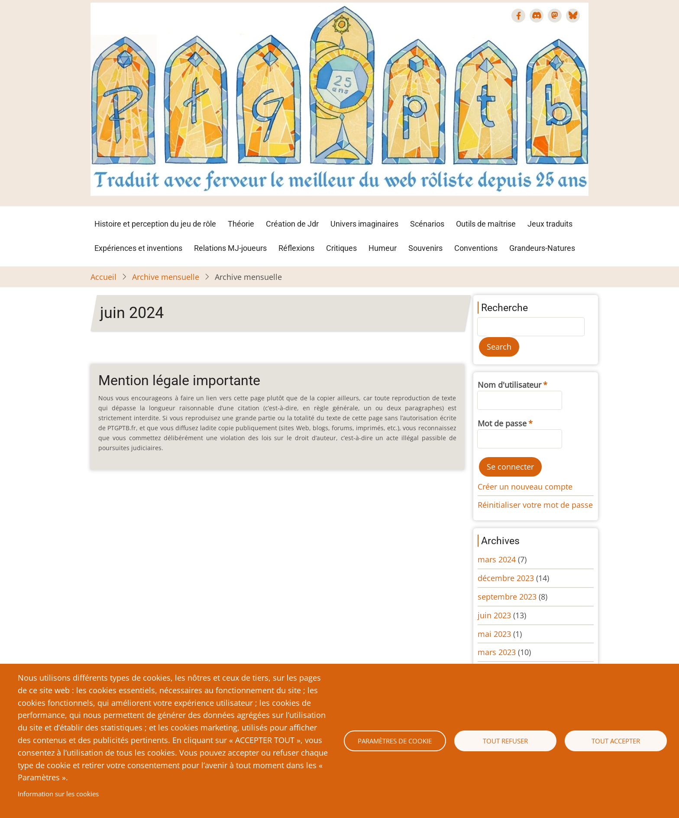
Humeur (383, 248)
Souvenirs (425, 248)
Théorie (241, 223)
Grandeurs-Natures (542, 248)
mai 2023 (494, 634)
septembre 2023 (507, 596)
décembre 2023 (506, 578)
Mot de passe (502, 423)
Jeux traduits (549, 223)
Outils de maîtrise (486, 223)
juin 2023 (494, 615)
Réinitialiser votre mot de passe (535, 505)
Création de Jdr (292, 223)
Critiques (341, 248)
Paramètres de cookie (395, 741)
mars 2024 (497, 559)
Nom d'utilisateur (509, 385)
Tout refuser (505, 741)
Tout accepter (616, 741)
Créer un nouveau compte (525, 486)
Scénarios (427, 223)
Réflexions (296, 248)
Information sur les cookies (58, 793)
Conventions (476, 248)
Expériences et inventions (138, 248)
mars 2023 (497, 652)
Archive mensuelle (165, 277)
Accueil (103, 277)
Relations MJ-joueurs (230, 248)
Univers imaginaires (364, 223)
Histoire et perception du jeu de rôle (155, 223)
